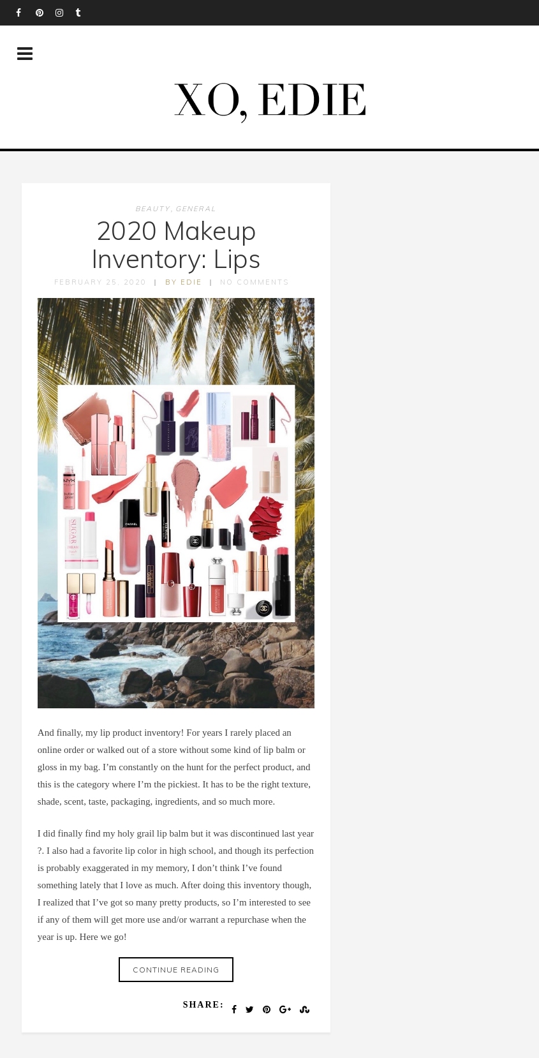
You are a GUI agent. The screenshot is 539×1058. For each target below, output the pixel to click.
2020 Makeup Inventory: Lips (176, 244)
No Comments (254, 282)
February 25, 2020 (100, 282)
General (195, 208)
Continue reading (176, 969)
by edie (183, 282)
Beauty (152, 208)
